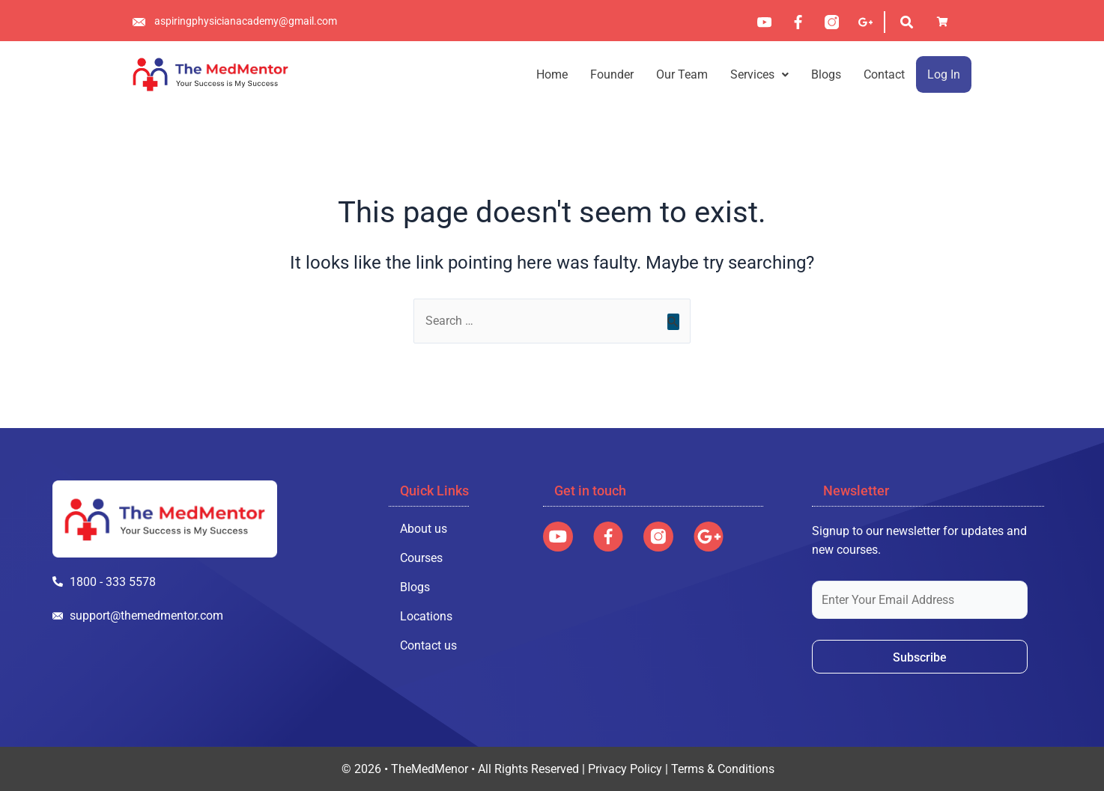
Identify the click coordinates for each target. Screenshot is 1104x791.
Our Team (682, 74)
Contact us (428, 645)
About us (423, 528)
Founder (612, 74)
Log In (943, 74)
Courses (421, 557)
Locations (426, 615)
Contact (884, 74)
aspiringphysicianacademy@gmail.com (245, 21)
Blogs (826, 74)
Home (552, 74)
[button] (759, 74)
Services (759, 74)
